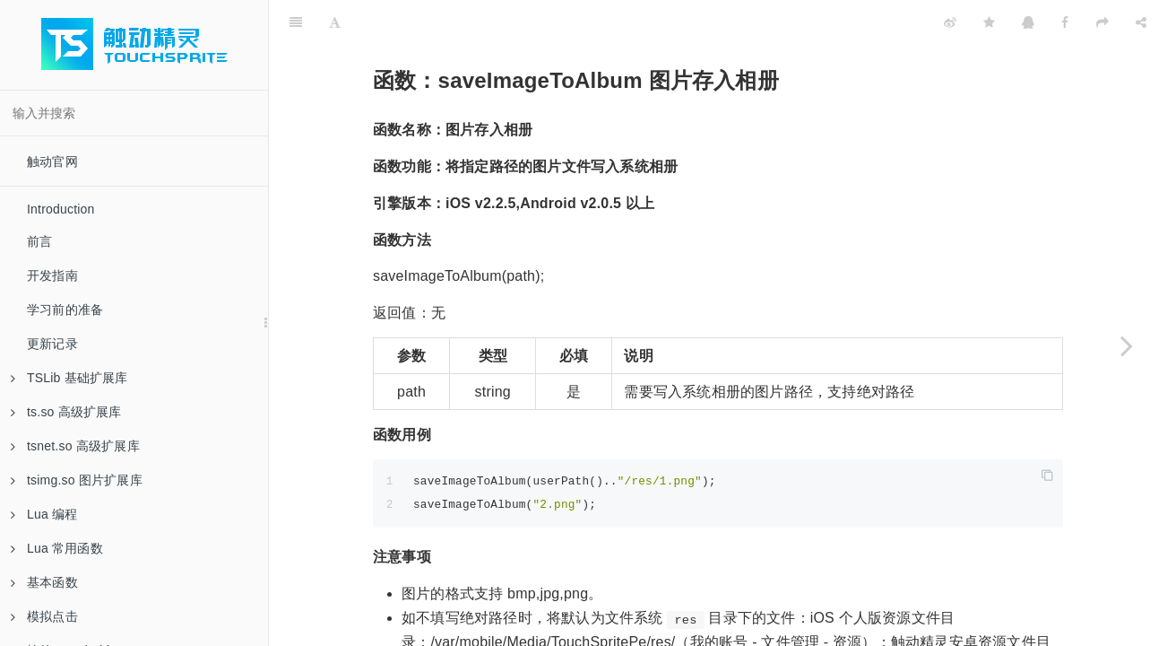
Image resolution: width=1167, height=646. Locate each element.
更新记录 (52, 343)
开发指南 (52, 275)
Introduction (61, 209)
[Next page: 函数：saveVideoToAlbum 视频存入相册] (1126, 345)
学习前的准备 (65, 309)
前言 (39, 241)
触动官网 (52, 161)
